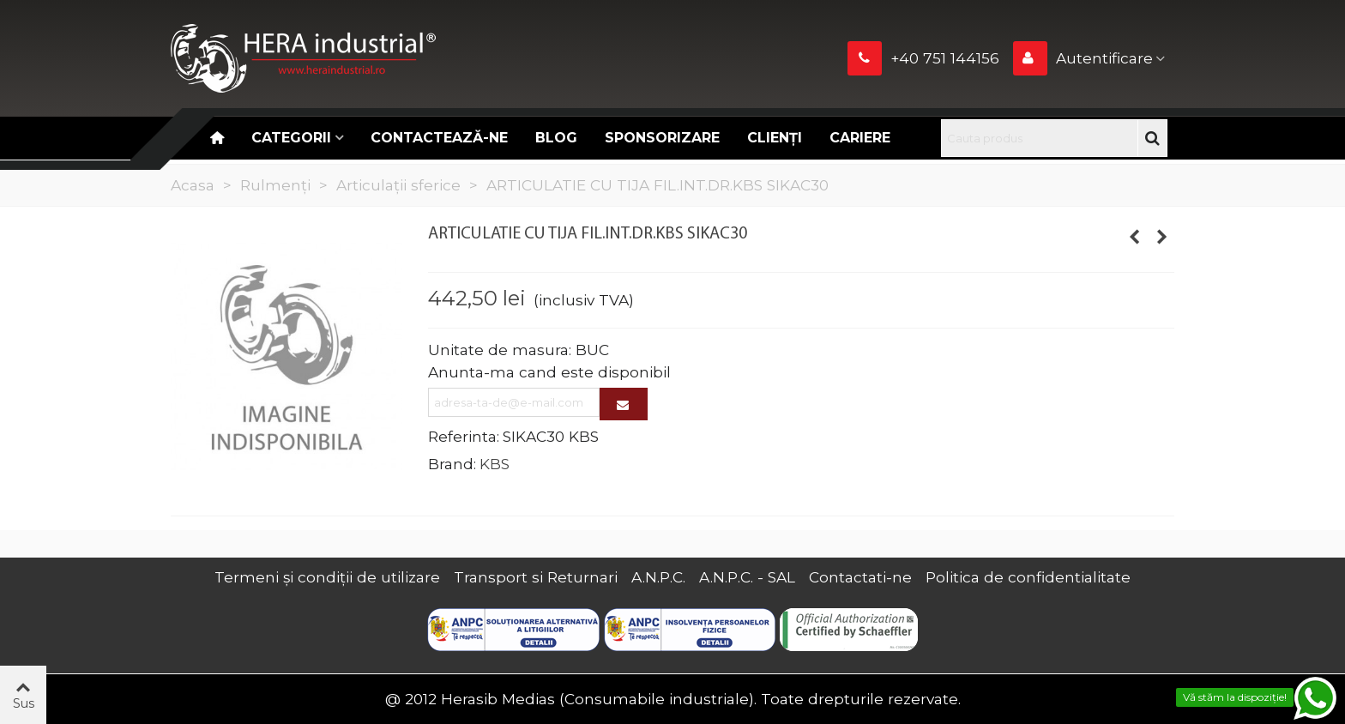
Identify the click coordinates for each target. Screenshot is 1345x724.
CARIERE (859, 138)
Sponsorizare (662, 138)
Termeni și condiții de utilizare (327, 577)
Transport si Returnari (536, 577)
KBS (494, 464)
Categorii (291, 138)
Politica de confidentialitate (1028, 577)
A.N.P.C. (658, 577)
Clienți (774, 138)
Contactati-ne (860, 577)
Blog (556, 138)
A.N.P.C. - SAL (747, 577)
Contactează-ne (439, 138)
